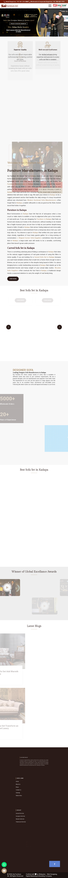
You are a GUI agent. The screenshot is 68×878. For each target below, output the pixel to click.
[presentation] (8, 327)
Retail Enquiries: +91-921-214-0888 (16, 2)
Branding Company (45, 876)
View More (13, 279)
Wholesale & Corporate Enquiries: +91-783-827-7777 (46, 2)
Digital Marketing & (32, 876)
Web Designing (52, 874)
